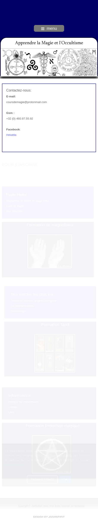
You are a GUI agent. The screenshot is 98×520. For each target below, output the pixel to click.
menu (49, 28)
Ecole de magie (15, 206)
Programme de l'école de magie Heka (27, 201)
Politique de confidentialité (23, 401)
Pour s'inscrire (14, 211)
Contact (12, 407)
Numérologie (18, 311)
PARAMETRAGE (42, 479)
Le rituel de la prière (22, 305)
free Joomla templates (49, 517)
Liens (11, 412)
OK (65, 479)
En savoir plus (14, 464)
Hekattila (11, 134)
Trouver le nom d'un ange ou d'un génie (34, 300)
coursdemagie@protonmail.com (26, 101)
